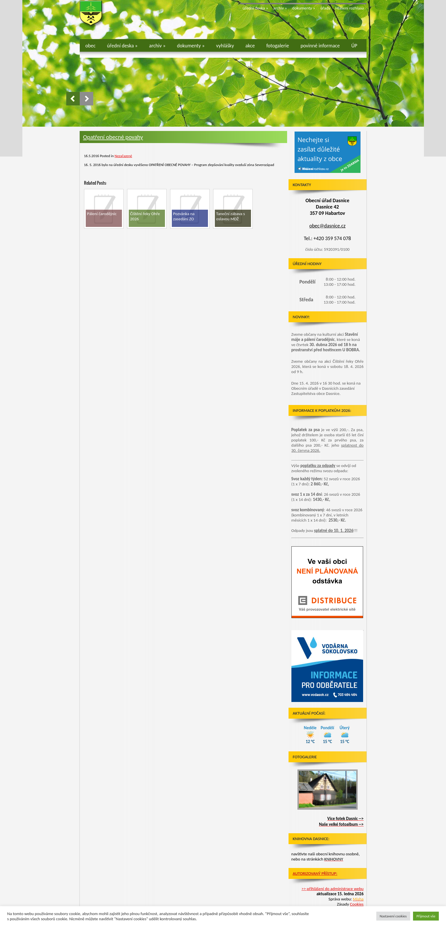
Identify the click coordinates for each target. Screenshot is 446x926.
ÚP (354, 46)
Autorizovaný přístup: (315, 873)
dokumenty (303, 8)
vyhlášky (225, 46)
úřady (325, 8)
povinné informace (320, 46)
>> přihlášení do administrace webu (332, 888)
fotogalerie (277, 46)
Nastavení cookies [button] (393, 916)
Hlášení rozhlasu (350, 8)
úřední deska (255, 8)
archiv (280, 8)
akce (250, 46)
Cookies (356, 904)
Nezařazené (123, 156)
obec (90, 46)
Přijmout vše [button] (425, 916)
